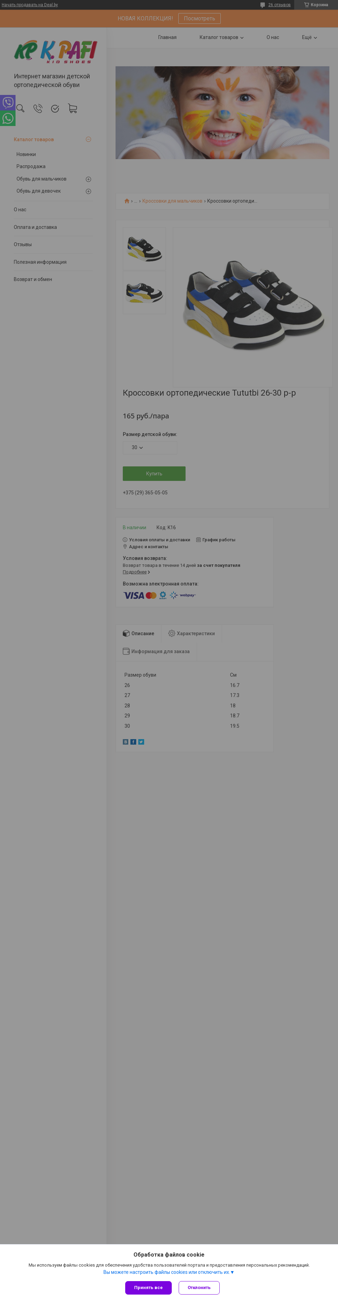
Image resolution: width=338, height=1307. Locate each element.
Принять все (148, 1287)
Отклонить (199, 1287)
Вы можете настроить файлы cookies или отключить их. (166, 1272)
